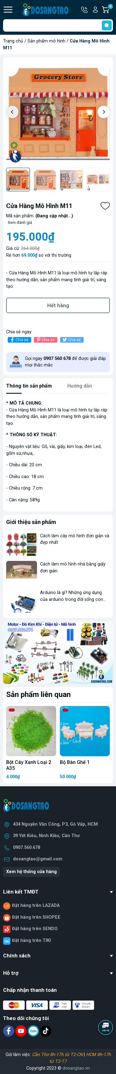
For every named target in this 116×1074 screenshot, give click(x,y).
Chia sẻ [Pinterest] (44, 339)
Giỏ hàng (110, 9)
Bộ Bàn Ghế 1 (75, 762)
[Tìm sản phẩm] (58, 25)
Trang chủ (13, 41)
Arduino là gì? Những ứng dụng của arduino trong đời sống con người (71, 599)
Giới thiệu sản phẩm (31, 522)
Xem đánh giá (20, 222)
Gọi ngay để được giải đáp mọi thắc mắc (65, 362)
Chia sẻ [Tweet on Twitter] (71, 339)
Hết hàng (58, 305)
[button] (103, 112)
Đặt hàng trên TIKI (31, 940)
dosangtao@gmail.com (37, 859)
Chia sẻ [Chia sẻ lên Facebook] (18, 339)
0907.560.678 (26, 847)
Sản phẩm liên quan (38, 694)
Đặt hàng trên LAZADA (36, 905)
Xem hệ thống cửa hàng (31, 871)
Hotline (85, 9)
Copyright (36, 1068)
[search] (107, 25)
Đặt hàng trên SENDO (35, 928)
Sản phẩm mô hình (46, 41)
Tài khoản (95, 9)
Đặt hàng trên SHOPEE (36, 917)
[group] (58, 112)
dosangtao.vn (76, 1068)
